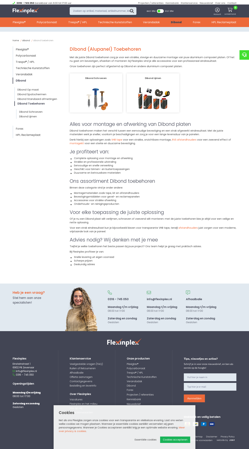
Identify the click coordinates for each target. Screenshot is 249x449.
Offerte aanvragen (81, 377)
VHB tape (116, 139)
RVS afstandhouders (184, 139)
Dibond (176, 24)
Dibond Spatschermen (31, 94)
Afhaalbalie (77, 372)
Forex (196, 24)
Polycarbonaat (47, 24)
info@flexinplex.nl (25, 371)
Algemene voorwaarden (200, 440)
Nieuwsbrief (206, 3)
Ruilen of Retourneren (83, 368)
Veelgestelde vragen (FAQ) (86, 364)
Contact (231, 3)
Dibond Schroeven (31, 112)
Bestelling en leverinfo (83, 385)
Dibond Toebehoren (31, 103)
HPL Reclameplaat (223, 24)
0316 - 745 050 (23, 374)
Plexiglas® (19, 24)
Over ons (220, 3)
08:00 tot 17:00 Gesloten (123, 307)
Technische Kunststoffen (115, 24)
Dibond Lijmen (28, 116)
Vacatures (76, 399)
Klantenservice (189, 3)
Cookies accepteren (175, 439)
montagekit (77, 143)
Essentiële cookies (145, 439)
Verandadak (151, 24)
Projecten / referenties (151, 3)
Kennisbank (172, 3)
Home (16, 40)
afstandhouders (188, 228)
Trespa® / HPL (77, 24)
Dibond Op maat (28, 89)
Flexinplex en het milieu (83, 404)
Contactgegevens (81, 381)
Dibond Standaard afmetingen (37, 99)
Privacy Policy (228, 436)
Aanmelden (194, 398)
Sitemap (198, 436)
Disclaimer (211, 436)
